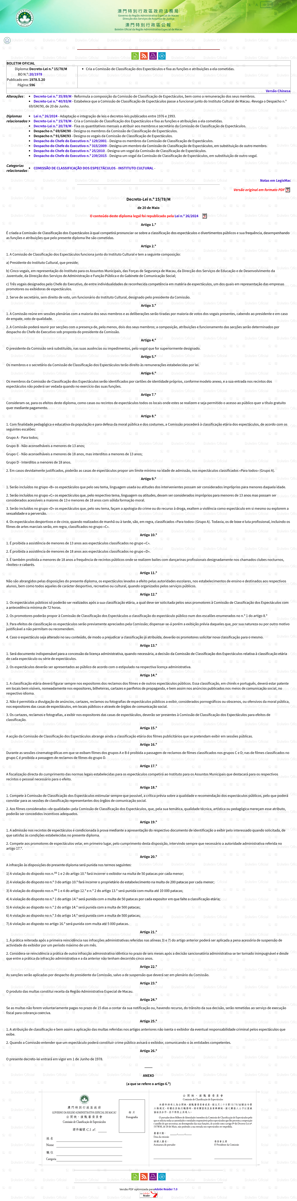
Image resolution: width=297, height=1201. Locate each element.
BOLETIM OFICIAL (21, 63)
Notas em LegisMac (275, 180)
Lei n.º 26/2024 (45, 115)
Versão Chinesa (278, 90)
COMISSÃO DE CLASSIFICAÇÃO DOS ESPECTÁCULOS (75, 167)
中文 (266, 4)
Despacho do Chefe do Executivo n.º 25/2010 (69, 150)
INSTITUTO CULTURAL (135, 167)
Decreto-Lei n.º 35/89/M (52, 96)
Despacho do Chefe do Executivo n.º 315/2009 (70, 145)
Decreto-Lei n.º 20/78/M (52, 125)
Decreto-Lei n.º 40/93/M (52, 101)
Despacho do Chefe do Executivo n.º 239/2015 (70, 155)
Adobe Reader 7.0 (165, 1189)
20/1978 (35, 74)
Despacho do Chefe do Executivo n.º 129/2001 (70, 140)
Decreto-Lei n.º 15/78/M (52, 120)
